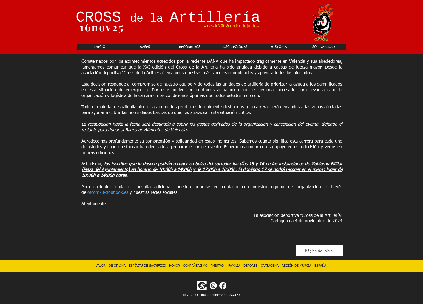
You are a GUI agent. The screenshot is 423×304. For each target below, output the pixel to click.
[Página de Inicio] (319, 250)
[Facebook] (222, 285)
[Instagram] (213, 285)
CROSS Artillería (168, 17)
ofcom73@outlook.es (107, 193)
